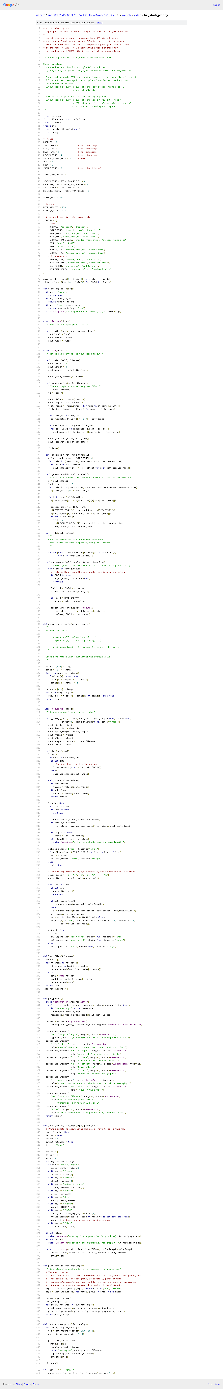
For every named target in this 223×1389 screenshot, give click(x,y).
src (50, 15)
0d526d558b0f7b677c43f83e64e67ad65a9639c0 (85, 15)
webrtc (40, 15)
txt (210, 1384)
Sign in (216, 4)
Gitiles (19, 1384)
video (137, 15)
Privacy (27, 1384)
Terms (36, 1384)
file (99, 22)
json (217, 1384)
